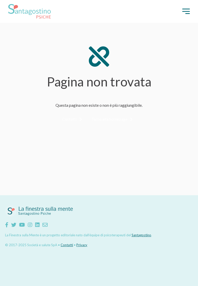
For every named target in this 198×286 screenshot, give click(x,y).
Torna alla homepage (109, 119)
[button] (186, 11)
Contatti (69, 119)
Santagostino (141, 235)
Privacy (81, 245)
